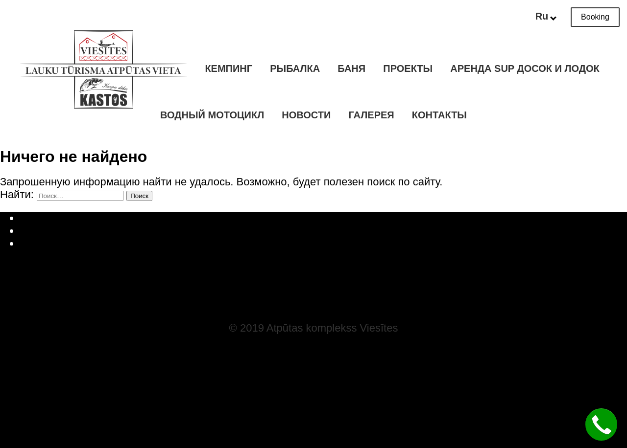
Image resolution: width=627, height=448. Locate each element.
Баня (351, 68)
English (323, 243)
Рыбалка (295, 68)
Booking (595, 17)
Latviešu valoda (323, 218)
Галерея (371, 115)
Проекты (408, 68)
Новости (306, 115)
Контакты (439, 115)
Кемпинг (228, 68)
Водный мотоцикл (212, 115)
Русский (323, 230)
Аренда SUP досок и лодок (524, 68)
